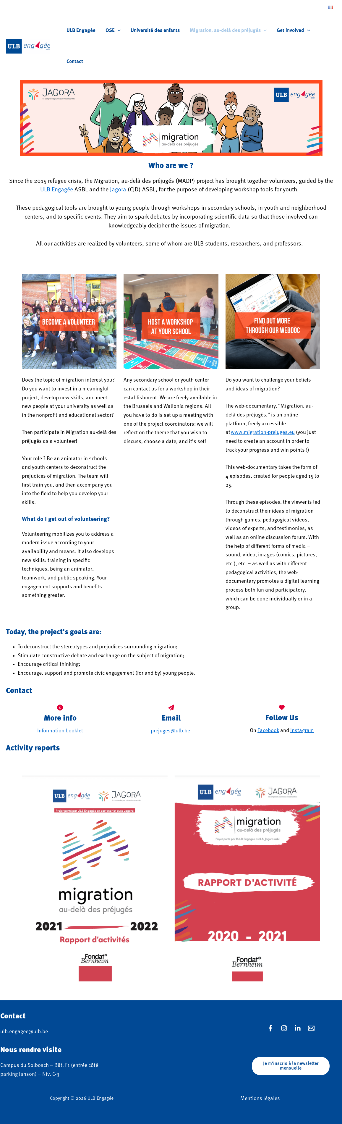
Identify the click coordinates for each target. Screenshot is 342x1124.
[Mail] (311, 1028)
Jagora (119, 190)
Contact (75, 61)
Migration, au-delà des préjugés (228, 30)
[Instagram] (284, 1028)
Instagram (302, 730)
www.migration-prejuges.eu (263, 432)
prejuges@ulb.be (170, 731)
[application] (118, 30)
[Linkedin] (297, 1028)
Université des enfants (155, 30)
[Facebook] (270, 1028)
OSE (113, 30)
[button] (291, 1066)
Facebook (268, 730)
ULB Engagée (81, 30)
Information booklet (60, 731)
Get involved (293, 30)
